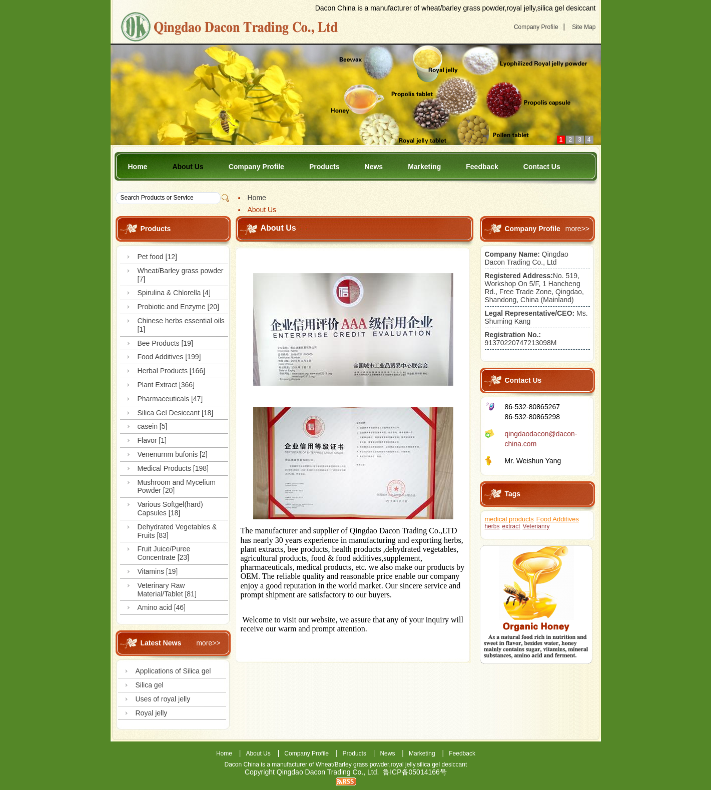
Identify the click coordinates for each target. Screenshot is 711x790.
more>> (208, 643)
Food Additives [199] (169, 357)
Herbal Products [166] (171, 371)
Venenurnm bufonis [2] (173, 454)
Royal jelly (152, 713)
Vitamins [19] (158, 571)
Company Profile (536, 27)
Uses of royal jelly (163, 699)
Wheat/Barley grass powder (352, 764)
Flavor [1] (152, 440)
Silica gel (150, 685)
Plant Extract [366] (166, 385)
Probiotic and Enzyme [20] (178, 307)
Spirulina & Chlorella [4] (174, 293)
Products (324, 167)
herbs (492, 526)
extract (511, 526)
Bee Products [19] (165, 343)
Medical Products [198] (173, 468)
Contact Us (541, 167)
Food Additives (557, 519)
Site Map (583, 27)
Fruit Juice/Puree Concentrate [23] (164, 553)
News (374, 167)
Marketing (424, 167)
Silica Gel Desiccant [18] (176, 413)
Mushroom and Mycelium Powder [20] (177, 486)
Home (138, 167)
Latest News (161, 643)
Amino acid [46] (162, 607)
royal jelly (403, 764)
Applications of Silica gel (173, 671)
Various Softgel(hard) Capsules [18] (170, 508)
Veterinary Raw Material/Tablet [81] (167, 589)
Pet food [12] (157, 257)
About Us (187, 167)
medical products (509, 519)
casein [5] (153, 426)
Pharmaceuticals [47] (170, 399)
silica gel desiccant (442, 764)
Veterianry (536, 526)
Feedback (482, 167)
